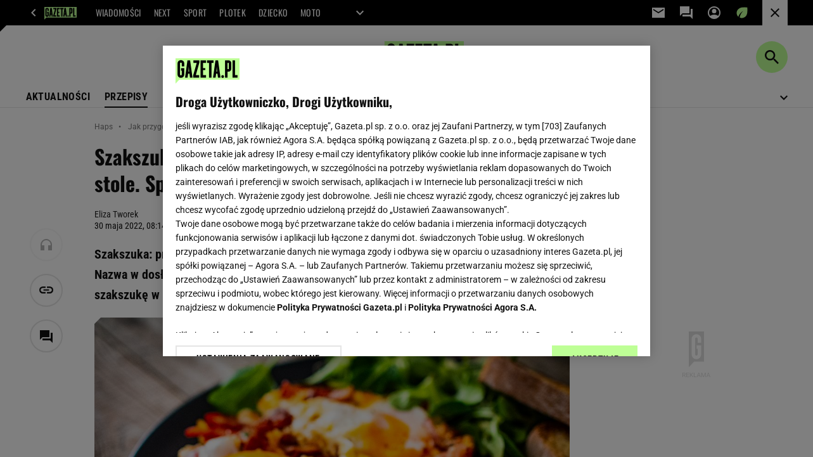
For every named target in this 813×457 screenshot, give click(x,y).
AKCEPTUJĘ (594, 331)
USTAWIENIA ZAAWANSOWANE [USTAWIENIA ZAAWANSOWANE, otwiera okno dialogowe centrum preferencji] (258, 331)
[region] (407, 201)
